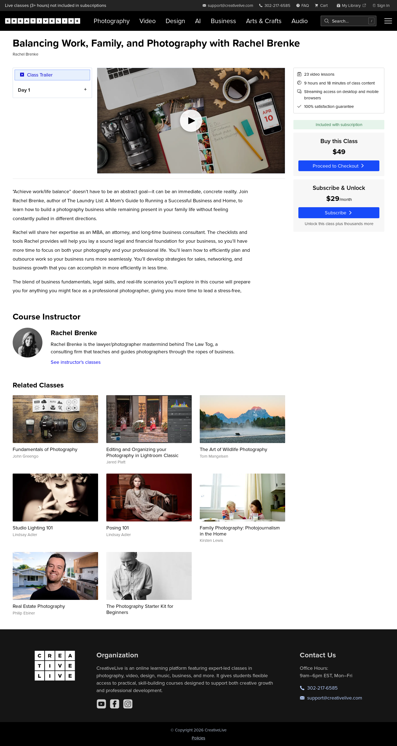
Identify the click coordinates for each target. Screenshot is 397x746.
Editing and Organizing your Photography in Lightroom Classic (142, 452)
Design (175, 20)
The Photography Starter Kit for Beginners (139, 609)
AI (198, 20)
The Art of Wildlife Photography (233, 449)
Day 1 (24, 89)
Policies (198, 738)
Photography (111, 20)
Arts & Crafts (264, 20)
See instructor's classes (76, 362)
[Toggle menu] (388, 21)
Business (223, 20)
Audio (299, 20)
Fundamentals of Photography (45, 449)
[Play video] (191, 120)
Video (147, 20)
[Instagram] (128, 704)
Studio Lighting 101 (33, 527)
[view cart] (322, 5)
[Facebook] (115, 704)
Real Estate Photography (39, 606)
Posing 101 (117, 527)
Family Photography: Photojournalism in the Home (240, 530)
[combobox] (348, 21)
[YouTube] (101, 704)
